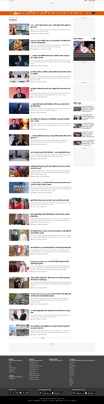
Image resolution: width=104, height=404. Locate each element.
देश (31, 206)
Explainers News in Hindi (34, 375)
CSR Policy (51, 400)
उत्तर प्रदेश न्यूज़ (72, 362)
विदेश (49, 13)
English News (12, 371)
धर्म (68, 13)
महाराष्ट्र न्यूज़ (71, 371)
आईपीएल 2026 (43, 13)
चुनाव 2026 (28, 13)
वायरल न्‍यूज (33, 33)
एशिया (32, 97)
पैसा (60, 13)
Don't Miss (78, 39)
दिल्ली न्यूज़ (71, 364)
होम (24, 13)
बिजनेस (32, 254)
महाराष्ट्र (32, 304)
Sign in (93, 0)
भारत (38, 13)
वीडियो (33, 13)
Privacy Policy (44, 400)
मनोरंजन (53, 13)
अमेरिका (32, 65)
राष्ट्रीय (32, 239)
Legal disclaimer (36, 400)
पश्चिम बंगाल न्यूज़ (72, 366)
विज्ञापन (10, 366)
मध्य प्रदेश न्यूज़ (72, 369)
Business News (32, 371)
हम (9, 364)
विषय (13, 17)
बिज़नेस (32, 224)
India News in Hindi (33, 362)
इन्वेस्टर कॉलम (11, 369)
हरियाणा (70, 379)
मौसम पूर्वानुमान (11, 378)
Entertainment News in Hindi (35, 366)
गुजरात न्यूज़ (71, 375)
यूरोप (31, 82)
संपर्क (10, 362)
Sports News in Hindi (33, 367)
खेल (57, 13)
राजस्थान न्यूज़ (71, 373)
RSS (66, 400)
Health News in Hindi (33, 377)
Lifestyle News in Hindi (34, 379)
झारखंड (70, 384)
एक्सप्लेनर (76, 13)
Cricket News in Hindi (33, 369)
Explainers (34, 49)
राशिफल (64, 13)
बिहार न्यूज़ (71, 367)
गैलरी (71, 13)
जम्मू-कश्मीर (71, 383)
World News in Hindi (33, 364)
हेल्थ (80, 13)
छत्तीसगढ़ (71, 381)
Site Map (29, 400)
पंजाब (70, 377)
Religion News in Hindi (34, 373)
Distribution (74, 400)
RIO (69, 400)
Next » (43, 338)
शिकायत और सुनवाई (12, 367)
